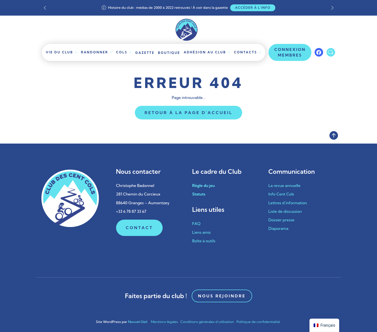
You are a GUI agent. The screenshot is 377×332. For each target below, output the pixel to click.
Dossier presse (281, 219)
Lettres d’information (287, 202)
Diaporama (278, 228)
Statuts (198, 194)
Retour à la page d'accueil (189, 112)
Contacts (245, 52)
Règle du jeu (203, 185)
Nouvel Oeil (137, 322)
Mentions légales (164, 322)
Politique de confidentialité (258, 322)
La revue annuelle (284, 185)
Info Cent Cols (281, 194)
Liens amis (201, 232)
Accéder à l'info (252, 8)
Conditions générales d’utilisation (207, 322)
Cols (121, 52)
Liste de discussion (285, 211)
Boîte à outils (203, 240)
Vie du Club (59, 52)
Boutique (169, 53)
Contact (139, 227)
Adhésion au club (205, 52)
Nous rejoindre (222, 295)
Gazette (145, 53)
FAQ (196, 223)
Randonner (94, 52)
